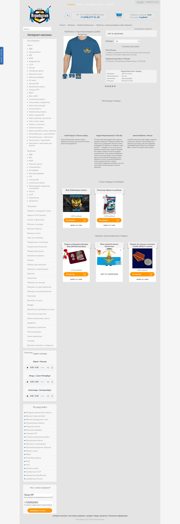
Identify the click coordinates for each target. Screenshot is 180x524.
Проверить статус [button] (38, 511)
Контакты (109, 4)
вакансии (104, 516)
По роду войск (40, 406)
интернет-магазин (59, 516)
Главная (71, 4)
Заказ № (38, 494)
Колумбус (140, 2)
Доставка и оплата (95, 4)
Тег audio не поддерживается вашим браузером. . (39, 367)
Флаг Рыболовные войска (76, 190)
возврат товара (92, 516)
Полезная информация (118, 516)
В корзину (70, 220)
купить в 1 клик (76, 225)
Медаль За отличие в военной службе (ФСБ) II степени (142, 245)
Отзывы (80, 4)
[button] (54, 29)
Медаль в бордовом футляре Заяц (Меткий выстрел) (76, 245)
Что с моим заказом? (40, 487)
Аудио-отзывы (40, 353)
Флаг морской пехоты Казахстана (109, 245)
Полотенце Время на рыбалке (109, 190)
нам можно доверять (76, 516)
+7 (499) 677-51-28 (151, 2)
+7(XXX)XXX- (38, 502)
